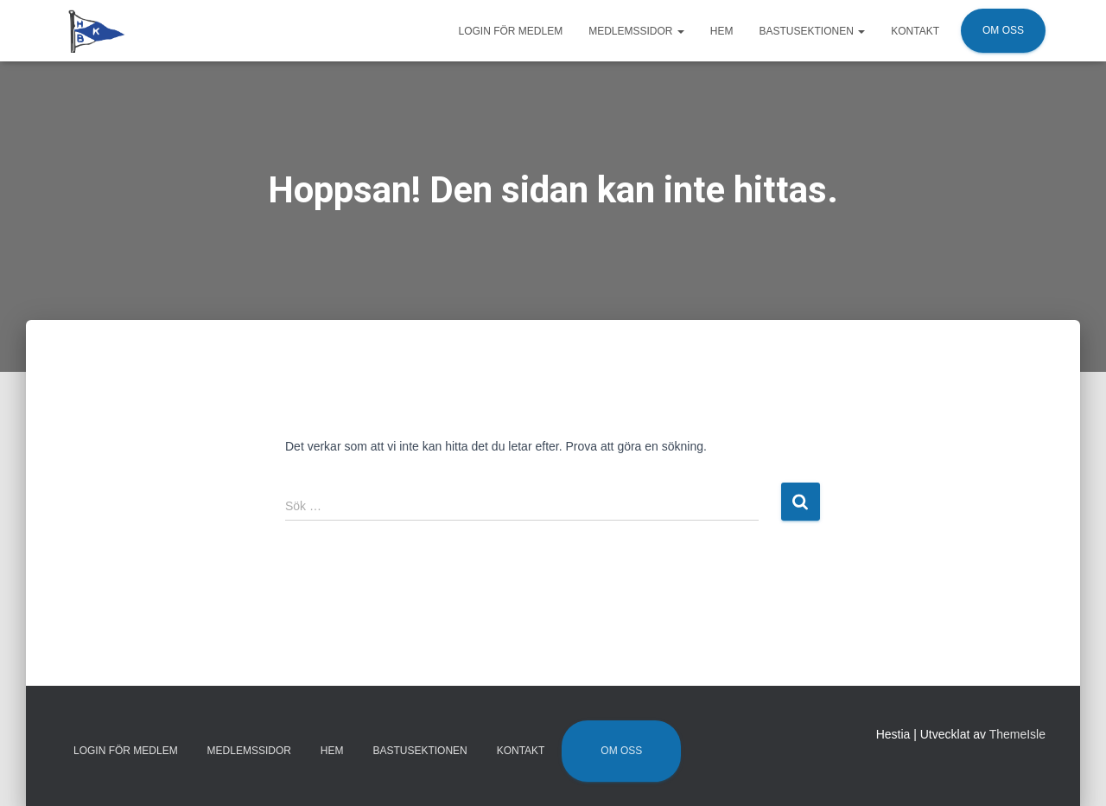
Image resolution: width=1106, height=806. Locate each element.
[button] (680, 31)
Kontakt (915, 31)
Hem (722, 31)
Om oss (1003, 30)
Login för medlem (510, 31)
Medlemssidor (636, 31)
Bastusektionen (813, 31)
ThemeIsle (1017, 734)
